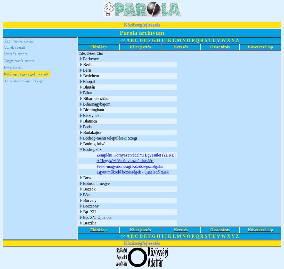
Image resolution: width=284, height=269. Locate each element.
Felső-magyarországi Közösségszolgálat (129, 166)
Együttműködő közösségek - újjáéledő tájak (132, 172)
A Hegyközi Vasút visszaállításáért (124, 161)
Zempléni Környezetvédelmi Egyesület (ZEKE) (135, 155)
